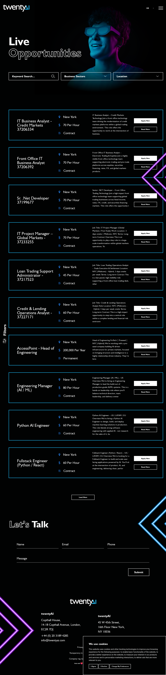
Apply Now (145, 121)
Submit (138, 572)
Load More (83, 497)
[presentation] (34, 572)
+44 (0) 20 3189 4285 (54, 635)
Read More (145, 129)
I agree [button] (93, 666)
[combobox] (148, 8)
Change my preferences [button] (120, 666)
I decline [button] (104, 666)
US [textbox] (147, 8)
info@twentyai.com (53, 640)
